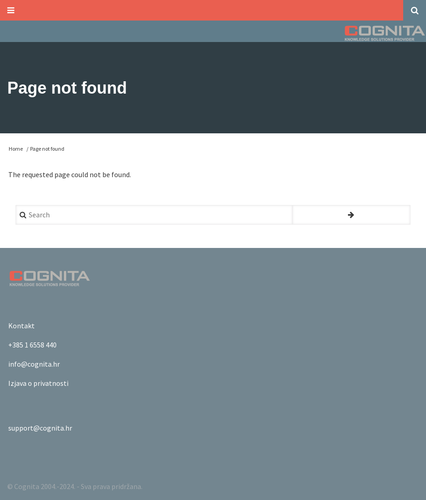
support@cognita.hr (40, 427)
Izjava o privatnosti (38, 383)
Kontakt (21, 325)
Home (16, 148)
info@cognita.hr (34, 363)
